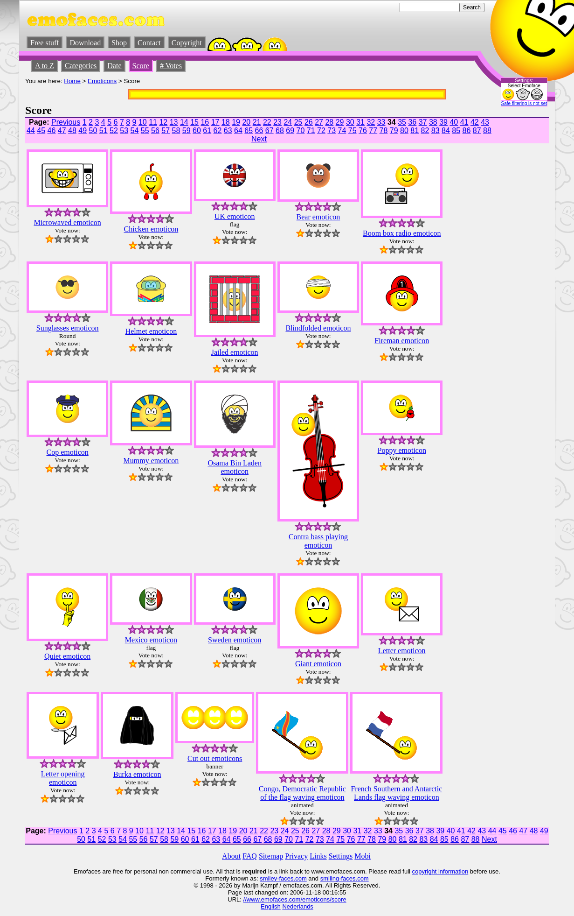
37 (423, 122)
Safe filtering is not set (524, 103)
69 (290, 130)
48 (72, 130)
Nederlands (297, 906)
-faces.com (292, 878)
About (231, 856)
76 (363, 130)
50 (93, 130)
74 (342, 130)
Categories (81, 66)
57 (165, 130)
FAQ (249, 856)
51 (103, 130)
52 (114, 130)
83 (435, 130)
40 (454, 122)
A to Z (44, 66)
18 (225, 122)
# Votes (171, 66)
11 (153, 122)
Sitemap (271, 856)
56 (155, 130)
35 (402, 122)
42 (474, 122)
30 (350, 122)
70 (301, 130)
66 (259, 130)
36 (412, 122)
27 (319, 122)
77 (373, 130)
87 (477, 130)
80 (404, 130)
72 (321, 130)
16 (205, 122)
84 (446, 130)
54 (135, 130)
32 (371, 122)
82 (425, 130)
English (271, 906)
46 (52, 130)
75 (352, 130)
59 (186, 130)
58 (176, 130)
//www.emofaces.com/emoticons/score (294, 899)
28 (329, 122)
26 (308, 122)
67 (269, 130)
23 (277, 122)
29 (340, 122)
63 (228, 130)
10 (142, 122)
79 (394, 130)
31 (360, 122)
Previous (65, 122)
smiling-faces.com (344, 878)
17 (215, 122)
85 (456, 130)
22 (267, 122)
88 (487, 130)
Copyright (187, 43)
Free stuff (44, 43)
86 (467, 130)
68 (280, 130)
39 (443, 122)
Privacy (296, 856)
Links (318, 856)
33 (381, 122)
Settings (341, 856)
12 (163, 122)
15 (194, 122)
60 (197, 130)
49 (82, 130)
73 (331, 130)
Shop (119, 43)
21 (257, 122)
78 (384, 130)
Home (72, 81)
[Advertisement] (521, 257)
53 (124, 130)
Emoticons (102, 81)
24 (288, 122)
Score (140, 66)
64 (238, 130)
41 (464, 122)
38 (433, 122)
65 (248, 130)
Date (114, 66)
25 (298, 122)
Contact (149, 43)
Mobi (362, 856)
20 (246, 122)
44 (31, 130)
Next (259, 139)
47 (62, 130)
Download (85, 43)
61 (207, 130)
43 (485, 122)
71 (311, 130)
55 (145, 130)
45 (41, 130)
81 (414, 130)
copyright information (440, 871)
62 (218, 130)
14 (184, 122)
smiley (268, 878)
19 (236, 122)
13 (174, 122)
